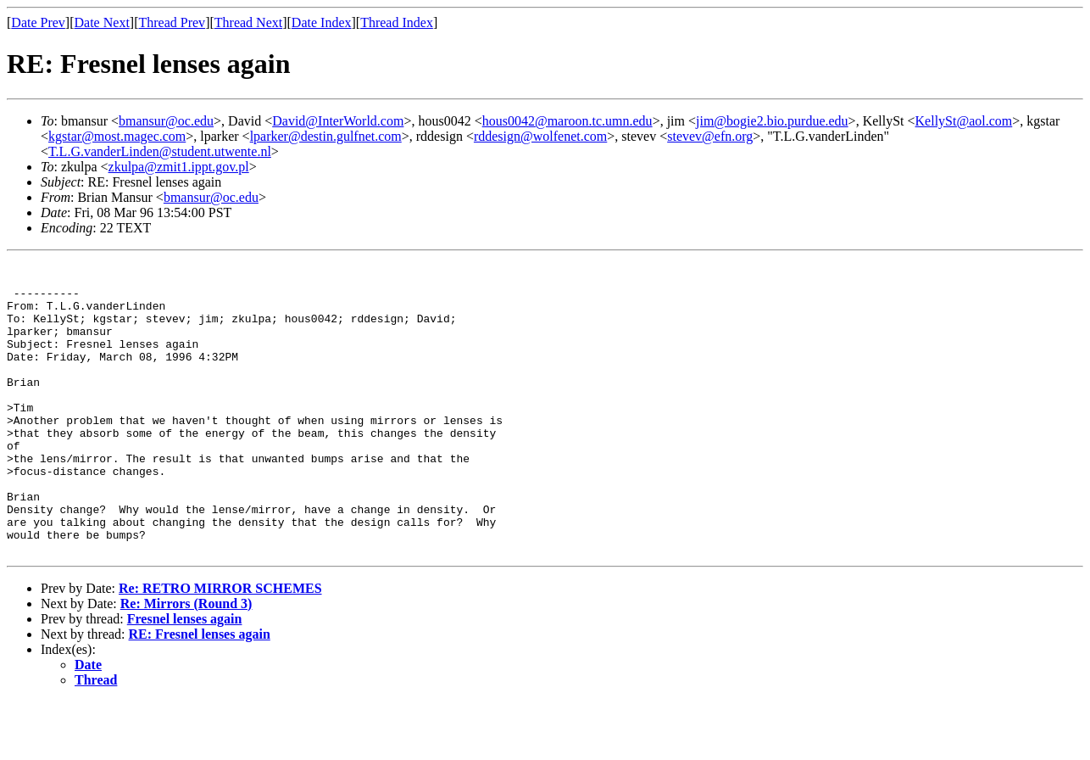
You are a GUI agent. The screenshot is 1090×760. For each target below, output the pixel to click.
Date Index (322, 22)
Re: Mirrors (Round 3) (186, 662)
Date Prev (38, 22)
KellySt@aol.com (964, 121)
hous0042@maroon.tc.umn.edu (567, 121)
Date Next (102, 22)
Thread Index (396, 22)
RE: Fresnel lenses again (199, 692)
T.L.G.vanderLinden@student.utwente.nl (159, 151)
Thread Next (248, 22)
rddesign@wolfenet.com (540, 136)
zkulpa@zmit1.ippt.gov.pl (178, 166)
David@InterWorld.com (337, 121)
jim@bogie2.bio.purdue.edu (772, 121)
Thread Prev (171, 22)
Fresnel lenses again (184, 677)
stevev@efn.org (710, 136)
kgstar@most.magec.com (117, 136)
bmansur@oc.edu (166, 121)
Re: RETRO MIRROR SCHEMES (220, 647)
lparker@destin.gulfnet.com (326, 136)
